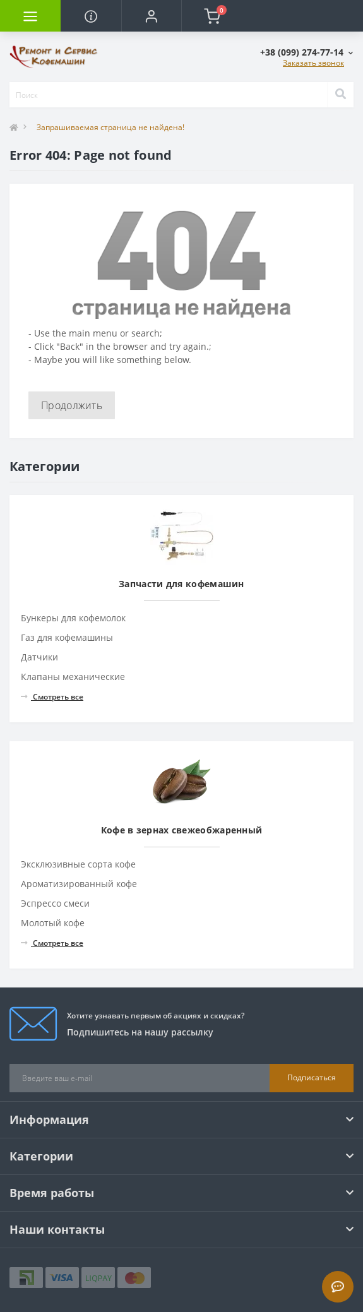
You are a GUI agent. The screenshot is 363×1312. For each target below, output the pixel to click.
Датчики (39, 657)
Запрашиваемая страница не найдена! (110, 127)
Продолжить (71, 405)
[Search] (340, 94)
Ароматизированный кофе (79, 884)
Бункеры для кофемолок (73, 618)
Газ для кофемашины (67, 637)
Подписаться (311, 1077)
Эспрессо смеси (55, 903)
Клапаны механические (73, 677)
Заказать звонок (313, 62)
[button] (151, 16)
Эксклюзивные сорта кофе (78, 864)
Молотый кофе (53, 923)
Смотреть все (52, 696)
